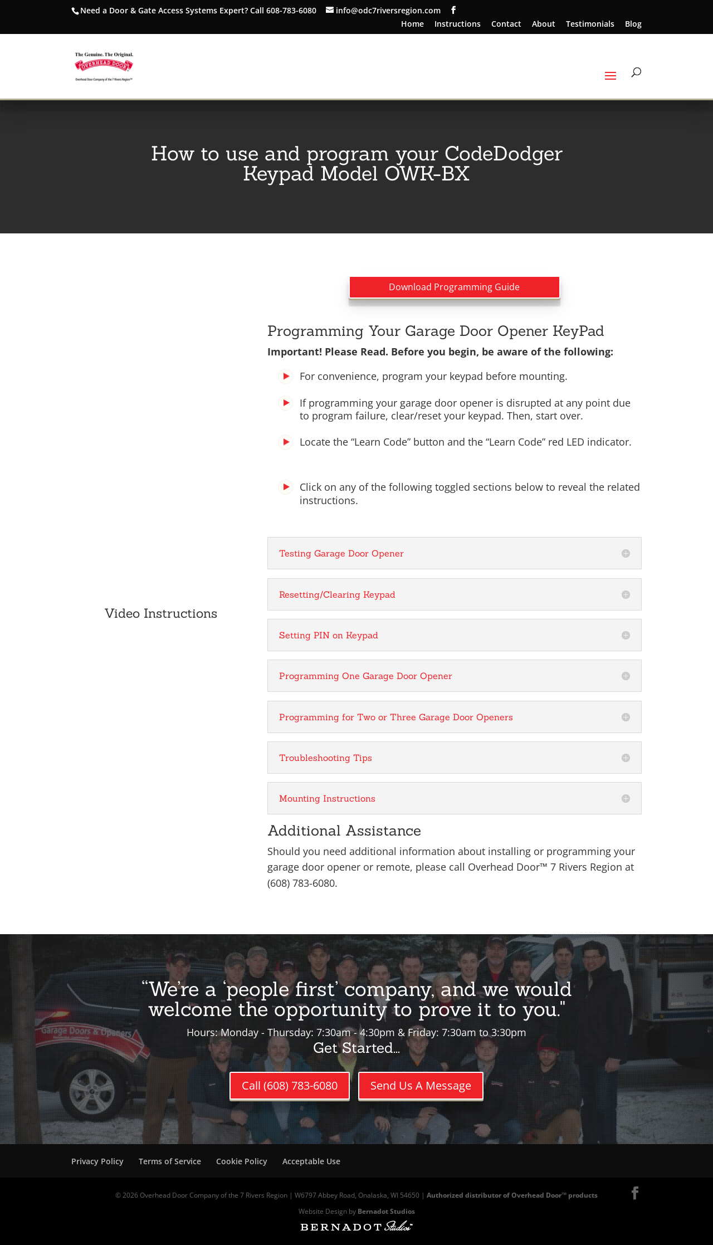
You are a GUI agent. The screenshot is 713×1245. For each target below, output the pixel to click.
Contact (506, 24)
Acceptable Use (311, 1161)
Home (412, 24)
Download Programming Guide (454, 287)
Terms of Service (170, 1161)
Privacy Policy (97, 1161)
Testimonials (590, 24)
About (543, 24)
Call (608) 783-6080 (290, 1085)
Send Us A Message (420, 1085)
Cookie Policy (241, 1161)
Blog (633, 24)
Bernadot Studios (386, 1211)
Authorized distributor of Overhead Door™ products (512, 1195)
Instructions (457, 24)
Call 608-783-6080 (283, 10)
